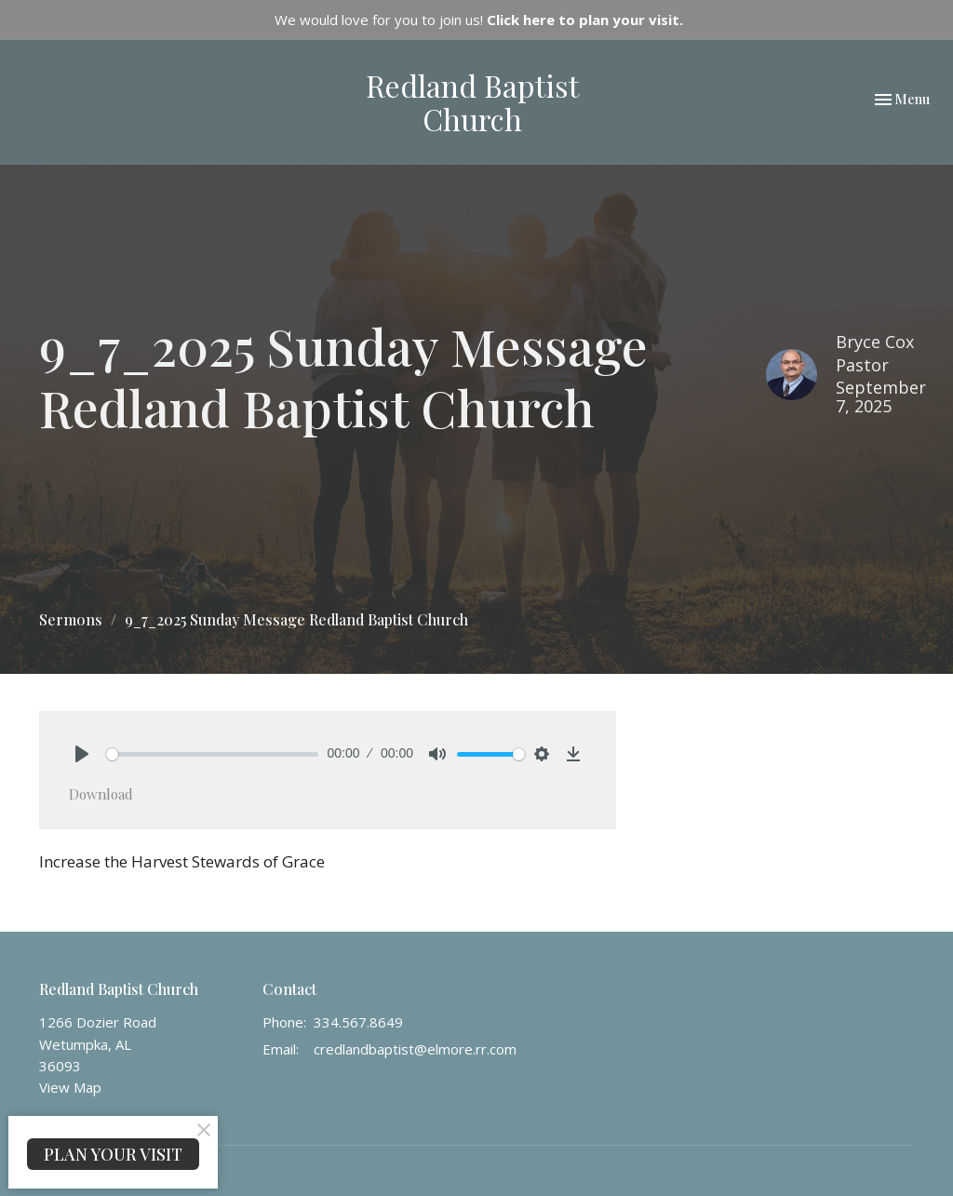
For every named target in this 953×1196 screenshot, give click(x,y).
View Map (70, 1087)
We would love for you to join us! (479, 19)
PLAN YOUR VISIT (113, 1154)
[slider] (212, 754)
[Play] (82, 754)
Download (101, 794)
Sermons (70, 619)
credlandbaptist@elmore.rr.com (415, 1049)
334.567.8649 (358, 1022)
